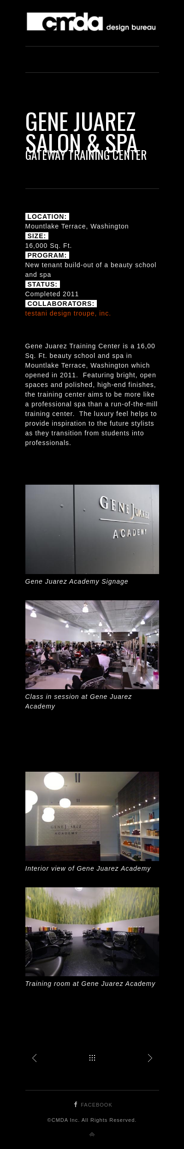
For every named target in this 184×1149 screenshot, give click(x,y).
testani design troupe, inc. (68, 313)
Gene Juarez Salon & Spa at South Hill (150, 1058)
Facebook (97, 1105)
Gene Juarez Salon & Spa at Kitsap (34, 1058)
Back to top (92, 1135)
